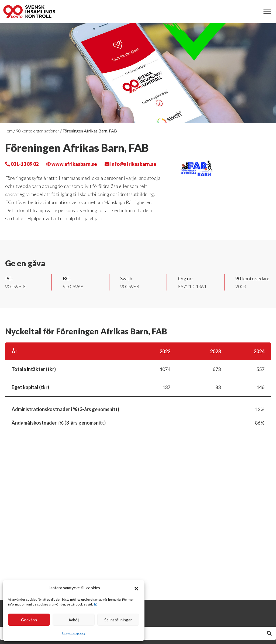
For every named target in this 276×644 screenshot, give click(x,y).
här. (96, 604)
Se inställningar (118, 619)
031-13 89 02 (22, 164)
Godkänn (29, 619)
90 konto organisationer (37, 130)
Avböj (73, 619)
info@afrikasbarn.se (130, 164)
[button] (136, 587)
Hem (8, 130)
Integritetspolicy (73, 633)
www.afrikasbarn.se (71, 164)
